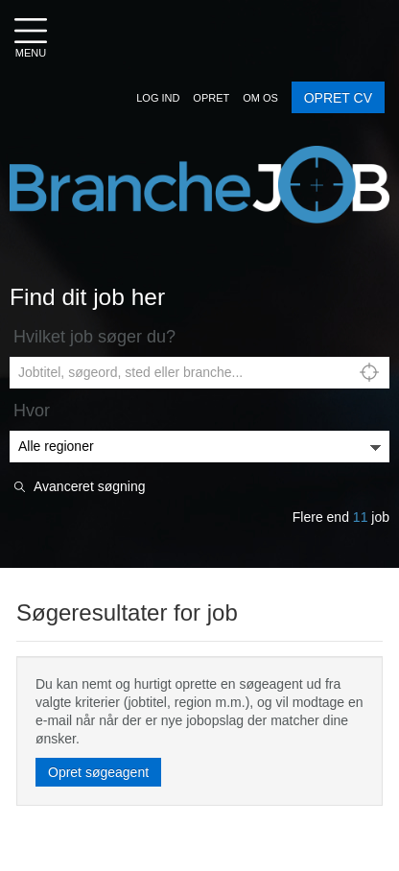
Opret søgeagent (98, 772)
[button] (157, 97)
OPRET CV (338, 98)
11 (360, 517)
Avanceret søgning (89, 487)
